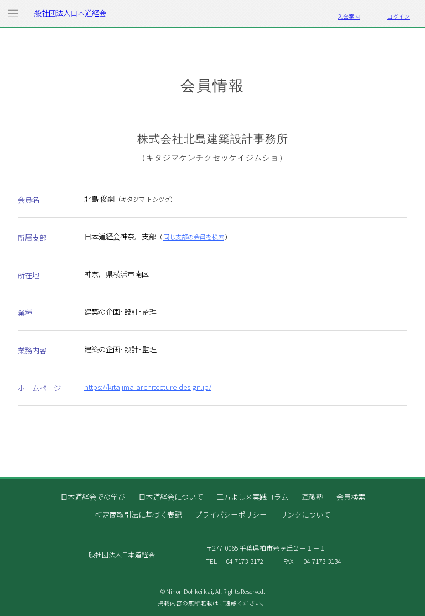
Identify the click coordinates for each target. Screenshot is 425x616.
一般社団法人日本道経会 (66, 13)
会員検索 (350, 497)
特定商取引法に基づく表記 (138, 514)
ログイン (398, 16)
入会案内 (349, 16)
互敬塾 (312, 497)
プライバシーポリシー (231, 514)
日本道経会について (170, 497)
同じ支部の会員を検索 (193, 236)
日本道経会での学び (92, 497)
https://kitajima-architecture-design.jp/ (147, 387)
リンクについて (305, 514)
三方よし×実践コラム (252, 497)
